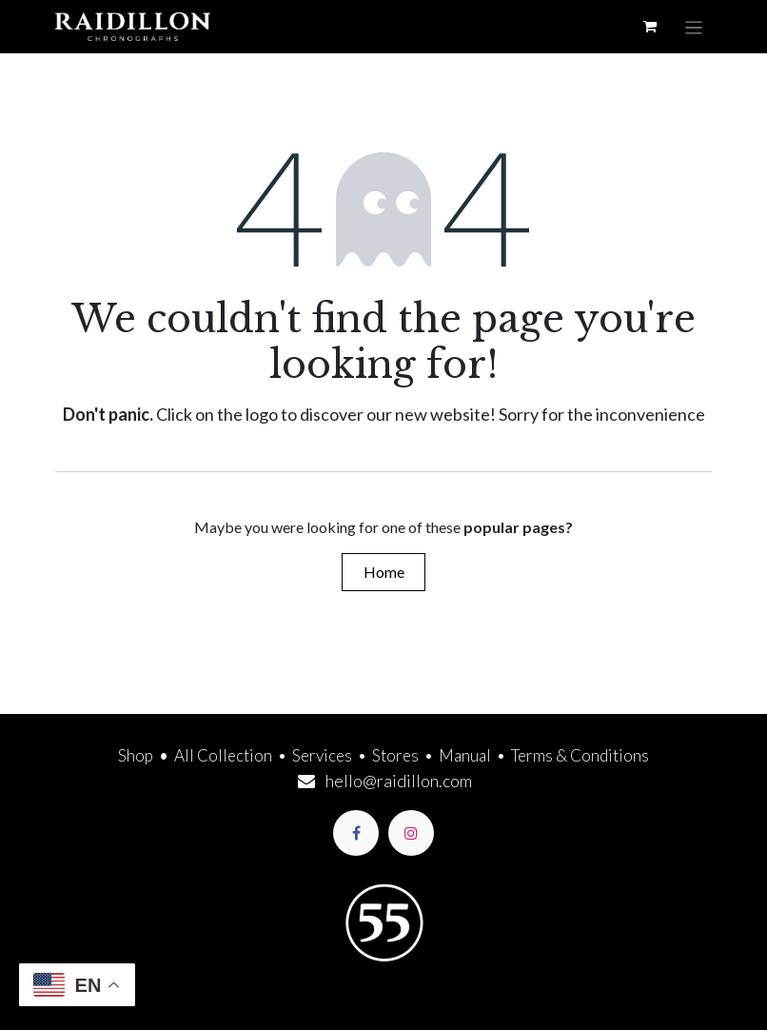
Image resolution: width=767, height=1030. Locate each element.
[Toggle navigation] (694, 27)
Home (384, 572)
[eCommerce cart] (650, 27)
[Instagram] (411, 833)
